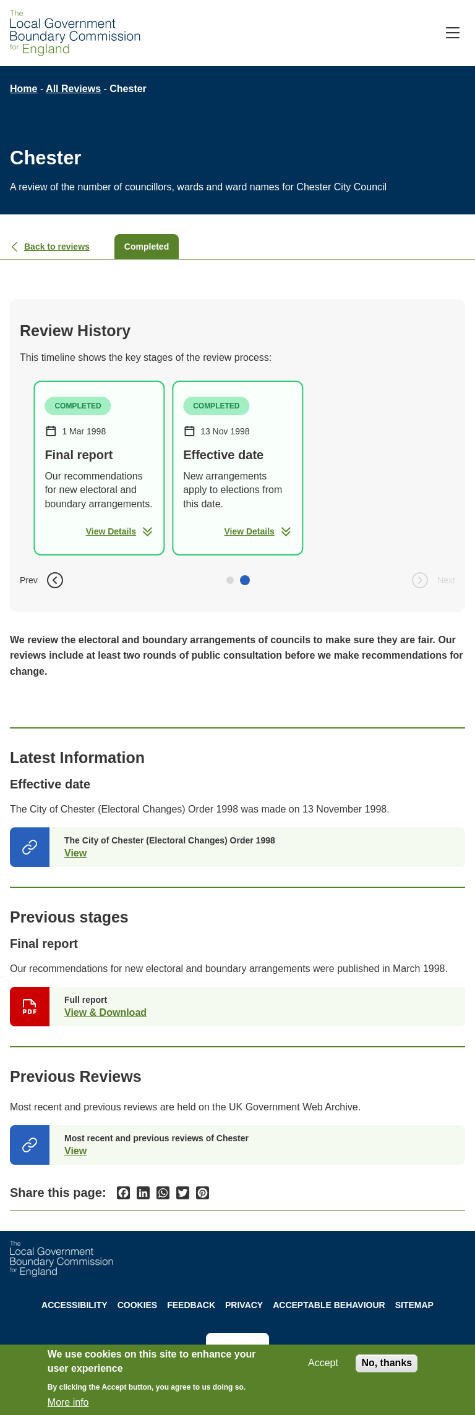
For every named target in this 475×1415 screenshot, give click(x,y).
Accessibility (74, 1305)
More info (68, 1402)
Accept (323, 1363)
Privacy (244, 1305)
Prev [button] (42, 580)
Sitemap (414, 1305)
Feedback (191, 1305)
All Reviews (73, 88)
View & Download (105, 1012)
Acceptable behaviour (329, 1305)
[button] (230, 580)
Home (23, 88)
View (75, 853)
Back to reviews (50, 246)
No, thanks (386, 1363)
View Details (119, 531)
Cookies (138, 1305)
